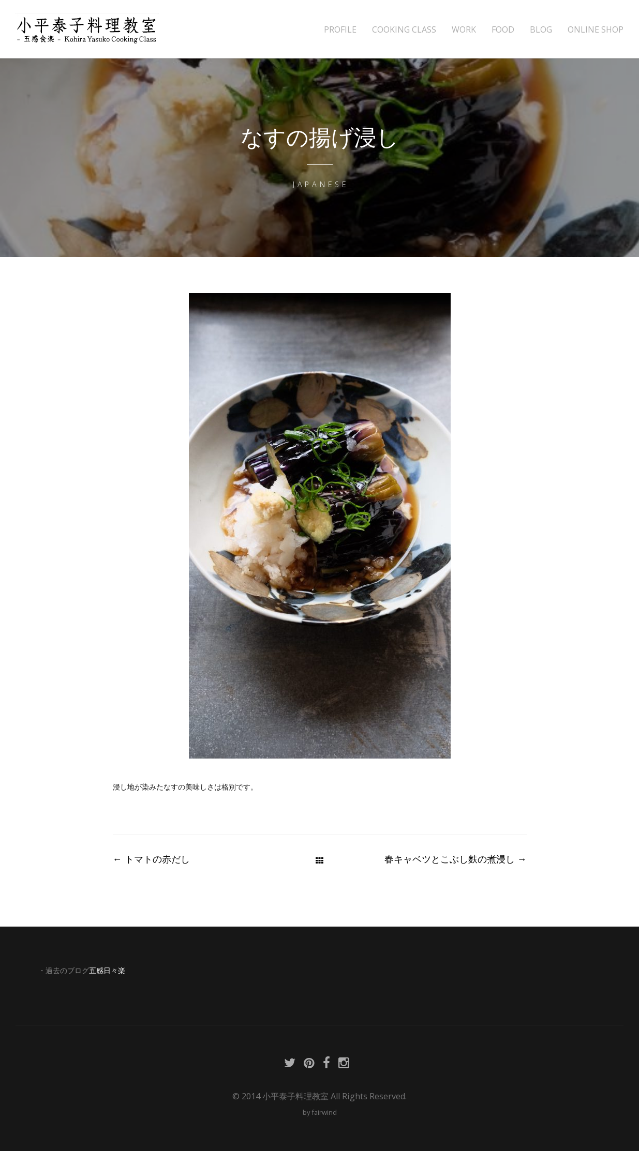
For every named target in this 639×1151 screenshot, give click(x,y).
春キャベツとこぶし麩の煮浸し (455, 859)
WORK (464, 29)
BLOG (541, 29)
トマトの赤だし (151, 859)
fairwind (324, 1112)
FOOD (503, 29)
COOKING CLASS (404, 29)
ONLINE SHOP (595, 29)
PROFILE (340, 29)
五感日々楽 (107, 970)
